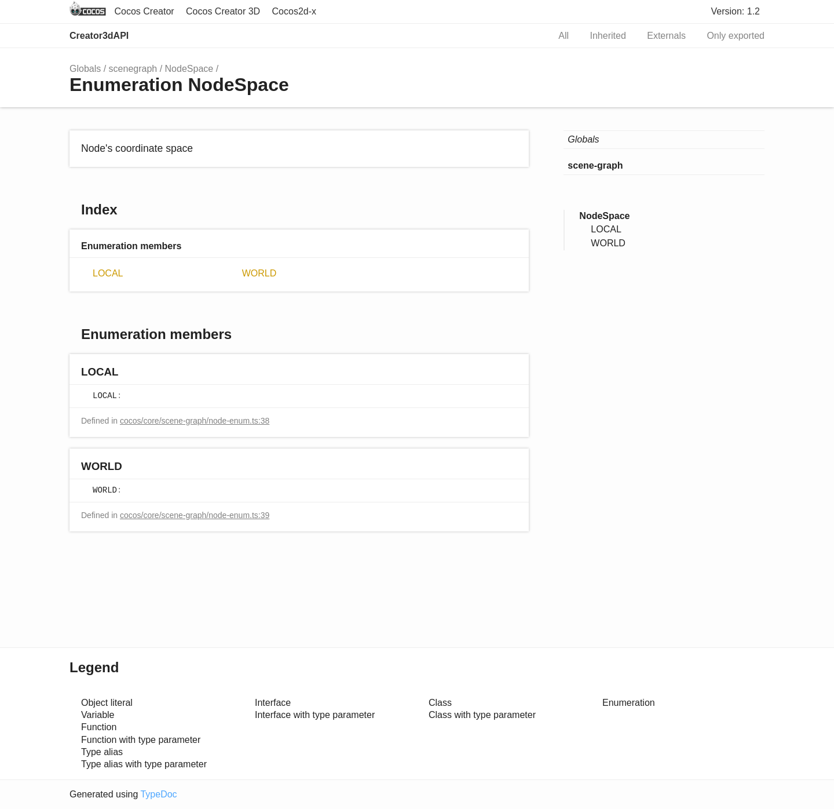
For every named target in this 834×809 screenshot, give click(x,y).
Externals (666, 36)
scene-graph (595, 165)
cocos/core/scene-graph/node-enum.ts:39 (194, 515)
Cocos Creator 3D (223, 11)
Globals (85, 69)
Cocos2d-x (294, 11)
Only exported (736, 36)
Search (528, 36)
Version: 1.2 (735, 11)
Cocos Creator (144, 11)
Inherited (608, 36)
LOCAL (108, 273)
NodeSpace (189, 69)
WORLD (259, 273)
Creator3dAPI (99, 36)
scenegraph (133, 69)
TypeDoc (158, 794)
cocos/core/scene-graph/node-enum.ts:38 (194, 420)
